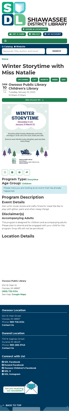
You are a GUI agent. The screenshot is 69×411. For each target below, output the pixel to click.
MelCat (34, 34)
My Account (53, 34)
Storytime (32, 179)
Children (26, 183)
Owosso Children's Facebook (19, 368)
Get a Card (17, 34)
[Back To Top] (34, 405)
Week (55, 79)
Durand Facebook (13, 365)
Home (5, 59)
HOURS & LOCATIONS (36, 29)
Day (64, 79)
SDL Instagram (11, 374)
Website (20, 46)
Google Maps (19, 294)
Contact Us (8, 325)
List (34, 79)
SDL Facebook (11, 362)
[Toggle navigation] (5, 41)
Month (44, 79)
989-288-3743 (17, 345)
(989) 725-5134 (10, 291)
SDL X (6, 371)
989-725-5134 (17, 322)
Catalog (8, 46)
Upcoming (23, 79)
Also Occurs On (34, 100)
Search (56, 51)
